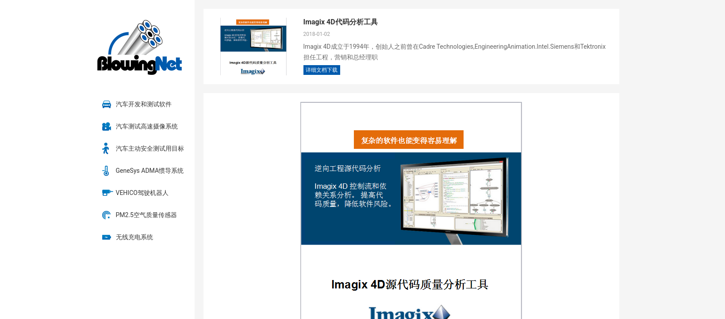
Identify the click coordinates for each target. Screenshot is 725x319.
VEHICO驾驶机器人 (142, 192)
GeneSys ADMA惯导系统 (150, 170)
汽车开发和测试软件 (144, 104)
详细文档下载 (322, 70)
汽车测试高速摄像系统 (147, 126)
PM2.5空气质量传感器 (146, 214)
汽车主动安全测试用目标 (150, 148)
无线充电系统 (134, 237)
